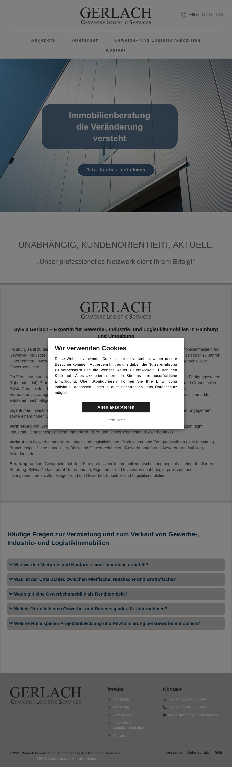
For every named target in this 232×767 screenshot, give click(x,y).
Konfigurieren (115, 420)
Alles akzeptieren (116, 407)
